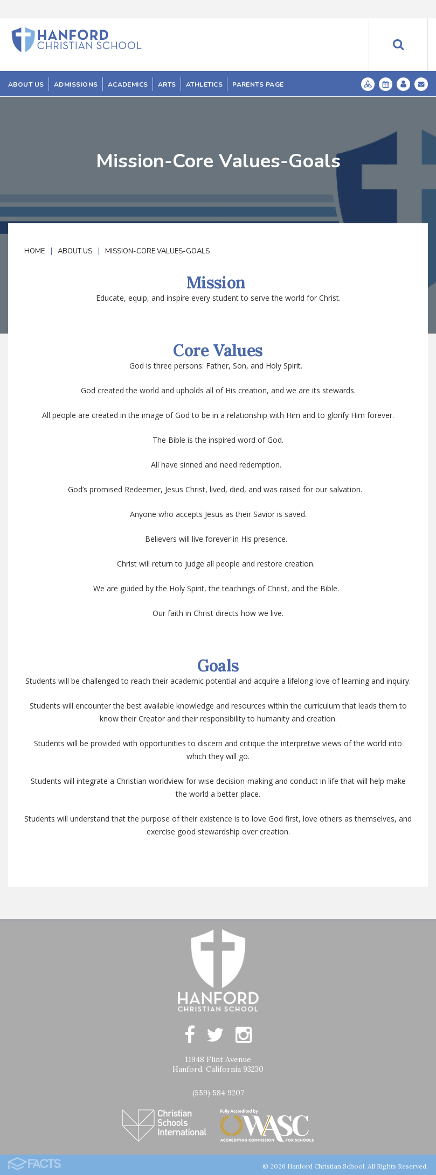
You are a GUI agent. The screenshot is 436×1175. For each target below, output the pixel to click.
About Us (75, 251)
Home (34, 251)
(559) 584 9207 (218, 1093)
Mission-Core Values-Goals (157, 251)
